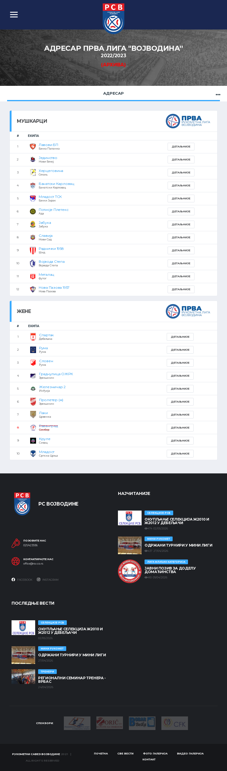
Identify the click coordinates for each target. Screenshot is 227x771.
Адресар (113, 93)
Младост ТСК (50, 196)
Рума (43, 348)
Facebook (22, 579)
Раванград (48, 426)
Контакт (148, 759)
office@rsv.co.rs (33, 563)
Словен (46, 361)
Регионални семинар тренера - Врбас (72, 680)
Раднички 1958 (51, 248)
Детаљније (181, 146)
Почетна (101, 753)
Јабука (45, 222)
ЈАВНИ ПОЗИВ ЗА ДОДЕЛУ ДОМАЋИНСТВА (170, 570)
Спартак (46, 335)
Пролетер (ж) (51, 400)
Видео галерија (190, 753)
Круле (45, 439)
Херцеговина (51, 170)
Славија (46, 235)
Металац (46, 274)
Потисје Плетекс (53, 209)
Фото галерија (155, 753)
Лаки (43, 413)
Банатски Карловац (56, 183)
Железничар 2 (52, 387)
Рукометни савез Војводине (36, 754)
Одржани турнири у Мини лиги (178, 545)
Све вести (125, 753)
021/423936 (30, 545)
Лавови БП (48, 144)
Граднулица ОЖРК (56, 374)
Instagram (48, 579)
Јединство (48, 157)
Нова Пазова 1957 (54, 287)
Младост (46, 452)
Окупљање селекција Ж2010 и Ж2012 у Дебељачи (177, 521)
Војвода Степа (52, 261)
